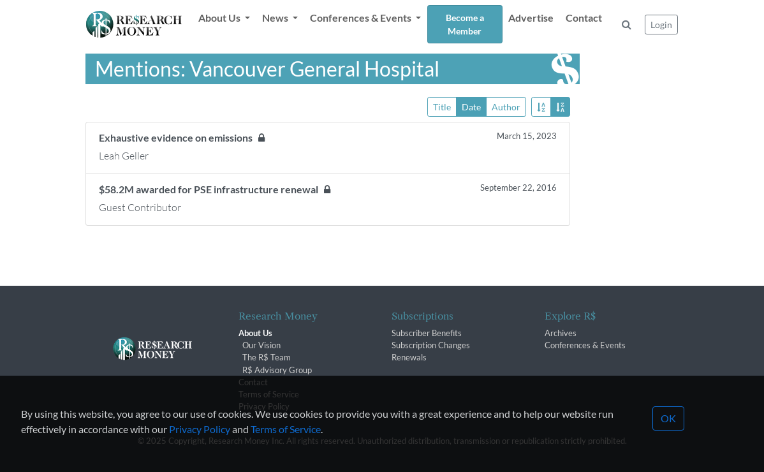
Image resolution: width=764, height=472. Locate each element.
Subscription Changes (431, 345)
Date (471, 106)
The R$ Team (266, 357)
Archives (561, 333)
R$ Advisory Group (277, 370)
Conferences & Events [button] (361, 17)
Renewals (409, 357)
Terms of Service (286, 444)
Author (506, 106)
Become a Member (465, 24)
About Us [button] (220, 17)
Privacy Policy (199, 444)
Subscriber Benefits (427, 333)
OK (668, 433)
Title (442, 106)
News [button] (276, 17)
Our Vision (261, 345)
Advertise (531, 17)
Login (661, 24)
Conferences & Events (585, 345)
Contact (584, 17)
